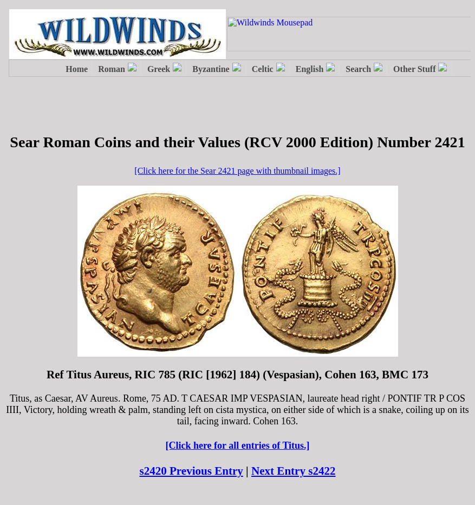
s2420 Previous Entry (191, 470)
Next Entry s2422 (293, 470)
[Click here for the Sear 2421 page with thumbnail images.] (237, 170)
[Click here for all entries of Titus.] (237, 445)
